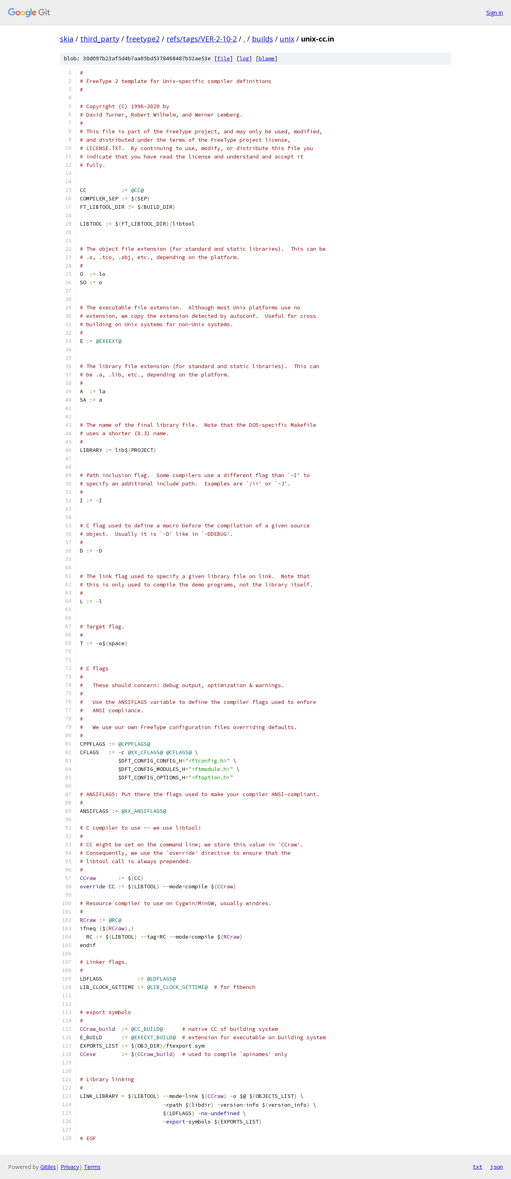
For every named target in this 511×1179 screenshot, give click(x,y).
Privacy (70, 1167)
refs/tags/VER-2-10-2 (201, 39)
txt (477, 1166)
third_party (99, 39)
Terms (92, 1167)
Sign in (494, 12)
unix (287, 39)
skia (66, 39)
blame (267, 58)
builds (262, 39)
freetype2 (143, 39)
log (244, 58)
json (496, 1166)
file (223, 58)
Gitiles (48, 1167)
